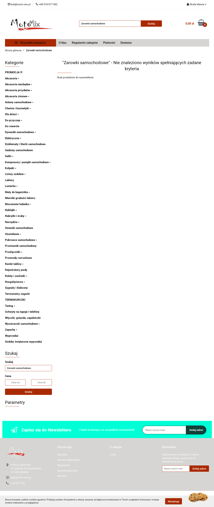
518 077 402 (18, 483)
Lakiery (9, 180)
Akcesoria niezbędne (18, 84)
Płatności (109, 42)
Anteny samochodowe (19, 102)
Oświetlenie (13, 234)
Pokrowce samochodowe (21, 240)
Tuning (10, 305)
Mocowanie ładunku (18, 204)
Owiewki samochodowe (19, 228)
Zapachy (11, 329)
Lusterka (11, 186)
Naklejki (11, 210)
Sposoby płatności (67, 470)
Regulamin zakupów (85, 42)
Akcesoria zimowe (17, 96)
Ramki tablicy (14, 264)
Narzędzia (12, 222)
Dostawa (126, 42)
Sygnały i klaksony (16, 287)
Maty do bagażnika (17, 192)
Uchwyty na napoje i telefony (22, 311)
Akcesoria (12, 78)
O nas (113, 454)
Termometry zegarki (17, 293)
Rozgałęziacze (15, 281)
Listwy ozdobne (15, 174)
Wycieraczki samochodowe (22, 323)
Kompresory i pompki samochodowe (28, 162)
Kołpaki (10, 168)
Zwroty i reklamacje (68, 459)
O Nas (62, 42)
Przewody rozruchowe (18, 257)
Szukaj (28, 391)
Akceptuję (173, 501)
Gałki (9, 156)
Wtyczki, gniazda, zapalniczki (23, 317)
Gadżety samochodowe (19, 150)
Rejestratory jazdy (16, 269)
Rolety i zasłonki (16, 276)
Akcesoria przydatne (18, 90)
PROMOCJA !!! (13, 72)
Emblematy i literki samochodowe (25, 144)
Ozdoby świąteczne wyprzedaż (23, 341)
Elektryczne (13, 138)
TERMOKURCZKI (15, 299)
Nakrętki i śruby (16, 216)
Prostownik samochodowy (21, 246)
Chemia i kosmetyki (18, 108)
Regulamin (63, 465)
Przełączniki (13, 252)
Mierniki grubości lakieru (20, 198)
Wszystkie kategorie (30, 42)
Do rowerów (12, 126)
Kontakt (61, 476)
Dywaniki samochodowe (20, 132)
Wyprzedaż (11, 335)
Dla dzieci (12, 114)
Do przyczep (13, 120)
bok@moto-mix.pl (21, 477)
